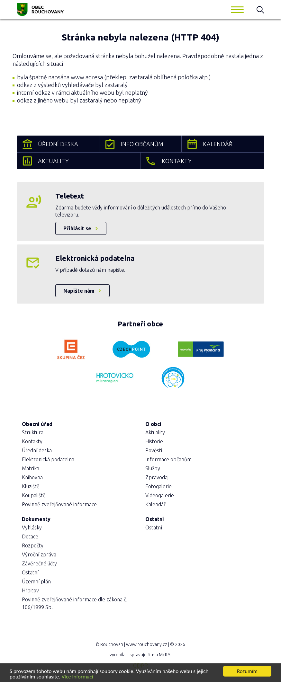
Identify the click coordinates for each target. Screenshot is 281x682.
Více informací (77, 677)
